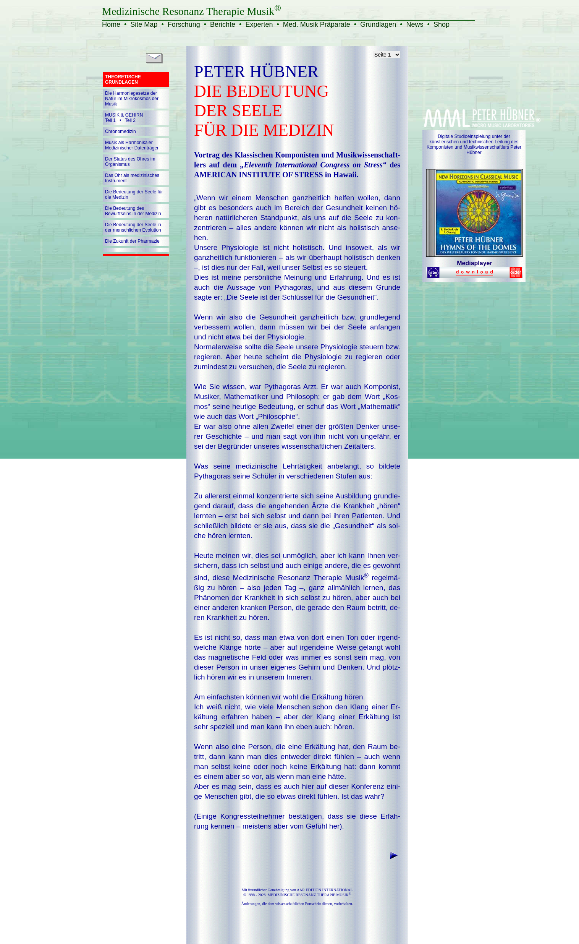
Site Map (143, 24)
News (415, 24)
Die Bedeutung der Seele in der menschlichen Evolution (133, 227)
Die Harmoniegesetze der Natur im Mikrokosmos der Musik (131, 99)
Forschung (184, 24)
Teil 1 (110, 120)
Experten (259, 24)
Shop (441, 24)
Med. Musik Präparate (316, 24)
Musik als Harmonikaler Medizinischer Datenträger (131, 145)
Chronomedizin (120, 131)
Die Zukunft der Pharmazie (132, 241)
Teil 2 (130, 120)
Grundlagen (378, 24)
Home (111, 24)
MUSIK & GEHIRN (124, 115)
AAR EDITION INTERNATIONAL (325, 890)
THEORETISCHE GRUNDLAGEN (123, 79)
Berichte (222, 24)
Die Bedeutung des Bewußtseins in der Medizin (133, 211)
